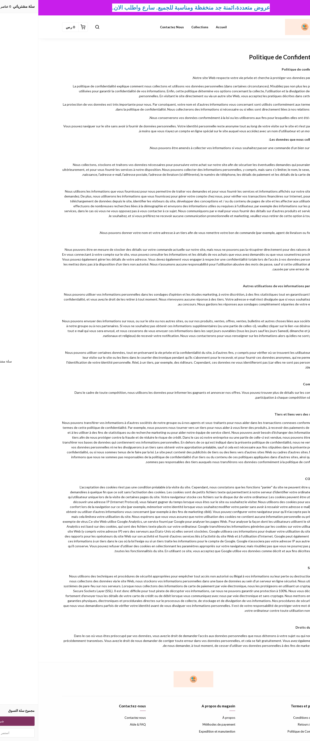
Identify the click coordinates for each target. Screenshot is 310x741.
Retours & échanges (273, 724)
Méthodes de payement (180, 724)
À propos (190, 718)
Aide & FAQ (99, 724)
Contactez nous (134, 27)
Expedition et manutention (179, 731)
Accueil (183, 27)
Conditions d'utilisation (270, 718)
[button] (59, 27)
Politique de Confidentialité (267, 731)
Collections (161, 27)
